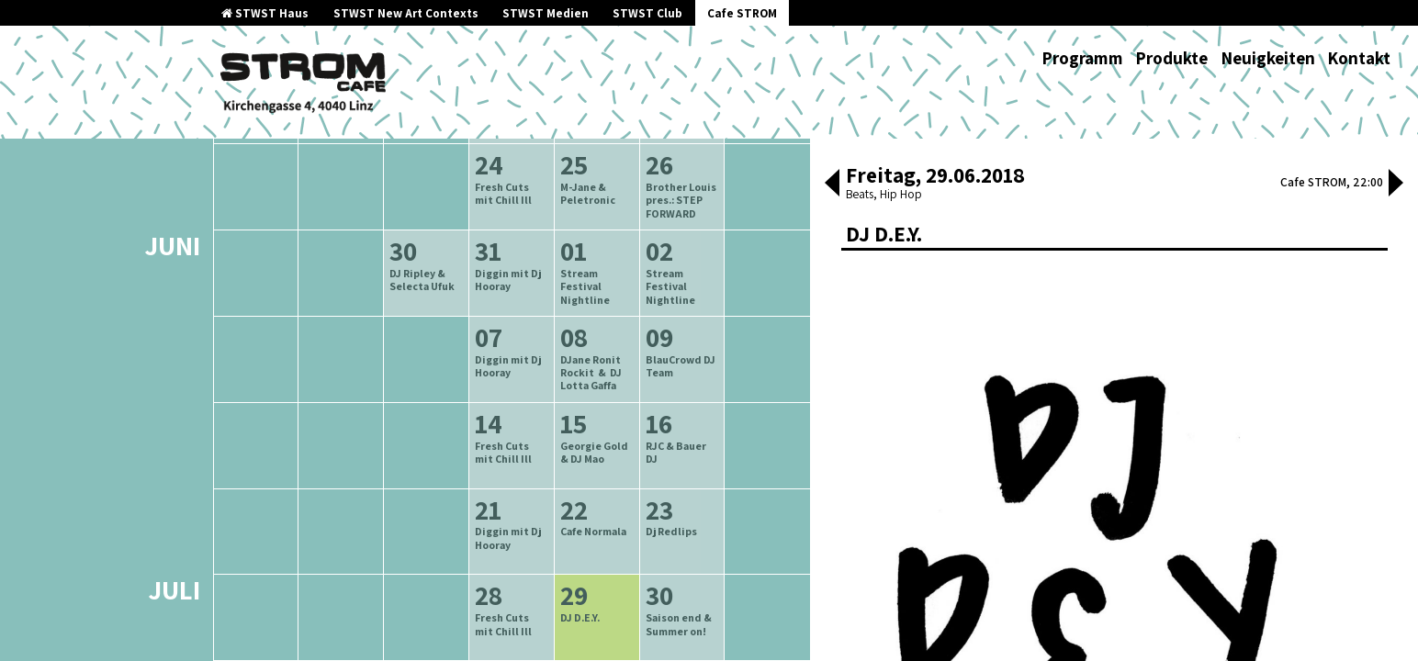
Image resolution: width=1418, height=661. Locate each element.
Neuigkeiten (1268, 58)
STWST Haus (265, 13)
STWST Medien (545, 13)
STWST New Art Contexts (405, 13)
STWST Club (647, 13)
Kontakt (1358, 58)
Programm (1082, 58)
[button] (832, 184)
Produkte (1171, 58)
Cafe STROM (742, 13)
